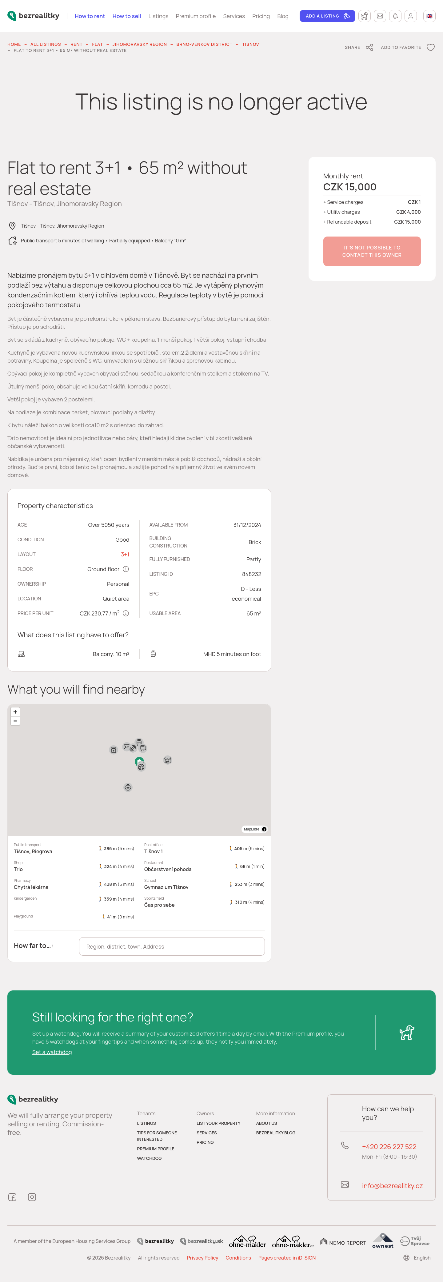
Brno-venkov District (205, 44)
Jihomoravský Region (140, 44)
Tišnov (250, 44)
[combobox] (172, 946)
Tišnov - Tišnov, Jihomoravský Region (62, 225)
